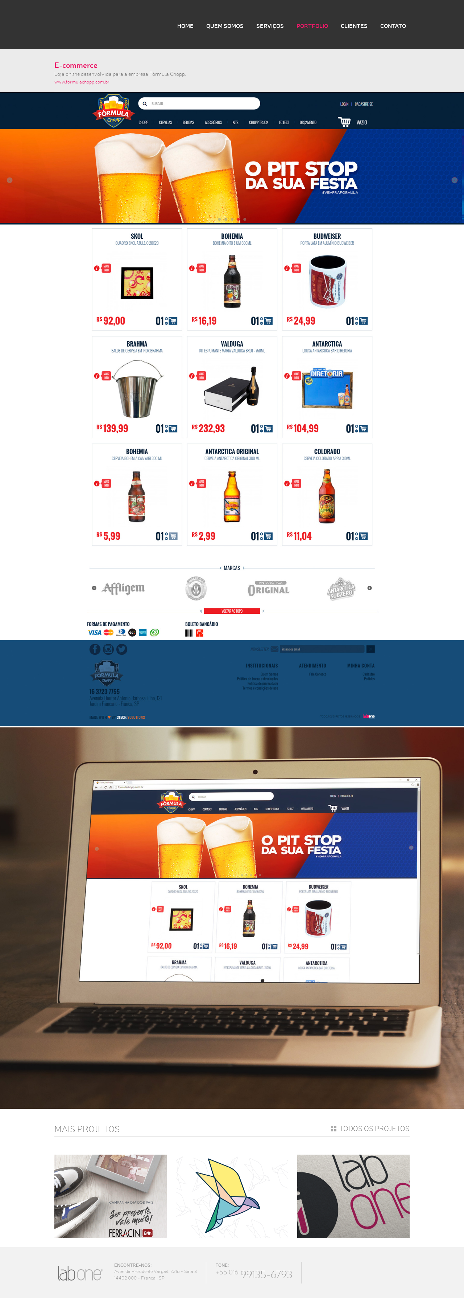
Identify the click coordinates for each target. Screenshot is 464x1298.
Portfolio (312, 25)
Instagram (358, 1272)
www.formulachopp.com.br (81, 82)
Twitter (338, 1272)
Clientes (354, 25)
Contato (393, 25)
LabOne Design (99, 24)
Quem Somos (225, 25)
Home (185, 25)
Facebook (319, 1272)
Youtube (377, 1272)
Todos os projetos (374, 1128)
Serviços (270, 25)
